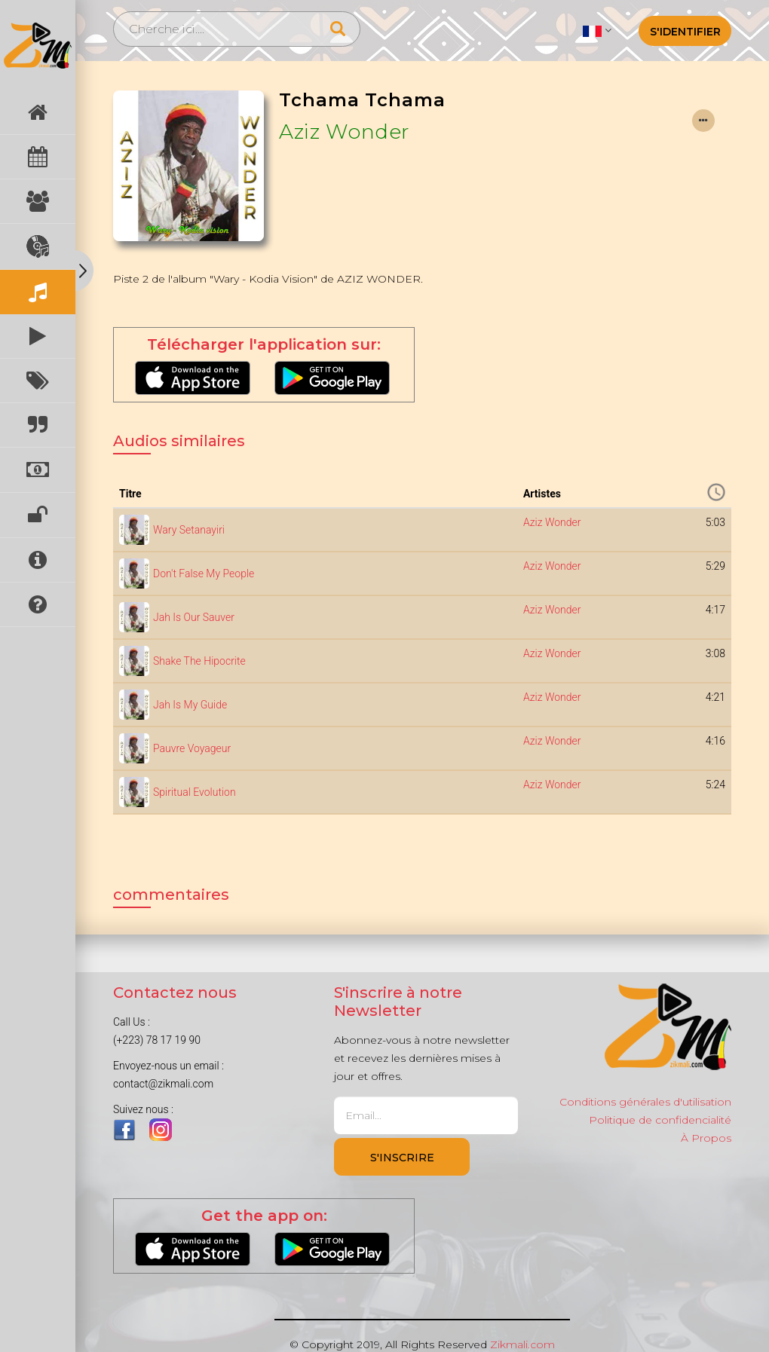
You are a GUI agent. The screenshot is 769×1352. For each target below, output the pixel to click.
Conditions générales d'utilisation (645, 1102)
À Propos (706, 1138)
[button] (597, 30)
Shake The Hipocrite (199, 661)
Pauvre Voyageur (192, 748)
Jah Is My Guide (190, 705)
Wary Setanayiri (189, 530)
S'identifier (685, 31)
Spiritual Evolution (194, 792)
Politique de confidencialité (660, 1120)
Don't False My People (203, 573)
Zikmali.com (522, 1344)
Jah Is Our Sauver (193, 617)
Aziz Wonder (344, 131)
